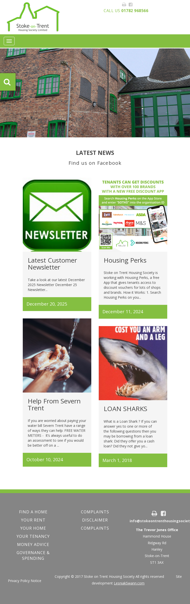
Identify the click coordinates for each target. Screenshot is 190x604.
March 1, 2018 (117, 460)
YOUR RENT (33, 520)
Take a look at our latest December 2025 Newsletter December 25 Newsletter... (56, 284)
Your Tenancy (33, 536)
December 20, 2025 (46, 304)
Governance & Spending (33, 555)
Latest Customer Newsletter (52, 264)
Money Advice (33, 544)
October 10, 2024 (44, 459)
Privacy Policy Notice (24, 580)
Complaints (95, 528)
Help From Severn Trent (54, 404)
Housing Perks (125, 260)
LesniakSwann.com (129, 583)
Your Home (33, 528)
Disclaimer (95, 520)
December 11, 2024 (122, 311)
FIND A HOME (33, 512)
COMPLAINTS (95, 512)
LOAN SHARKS (125, 408)
